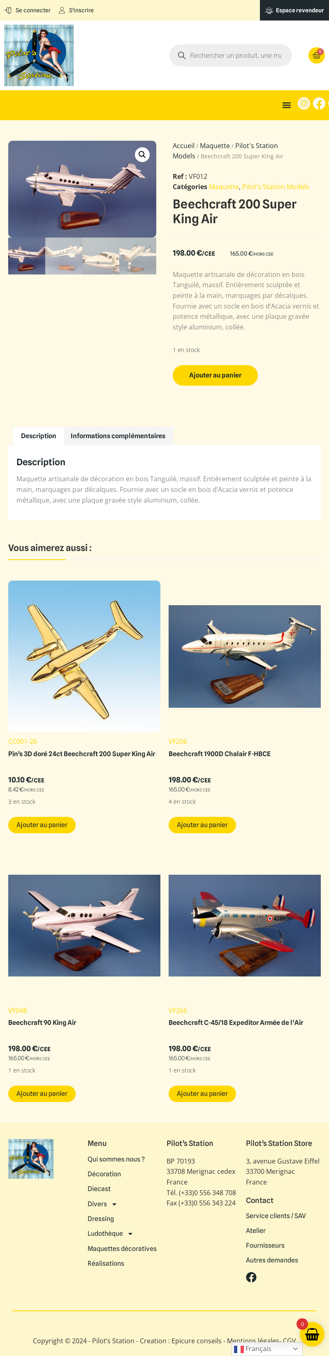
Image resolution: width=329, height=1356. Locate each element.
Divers (103, 1204)
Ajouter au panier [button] (41, 825)
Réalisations (106, 1263)
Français (252, 1349)
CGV (289, 1340)
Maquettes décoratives (122, 1248)
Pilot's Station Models (275, 186)
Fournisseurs (265, 1245)
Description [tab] (38, 436)
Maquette (215, 145)
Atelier (256, 1231)
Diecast (99, 1189)
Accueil (184, 145)
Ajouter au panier (215, 375)
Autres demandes (272, 1260)
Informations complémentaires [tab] (118, 436)
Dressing (101, 1218)
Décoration (104, 1174)
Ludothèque (111, 1233)
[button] (287, 105)
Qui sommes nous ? (116, 1159)
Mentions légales (253, 1340)
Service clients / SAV (276, 1216)
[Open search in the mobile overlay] (230, 55)
